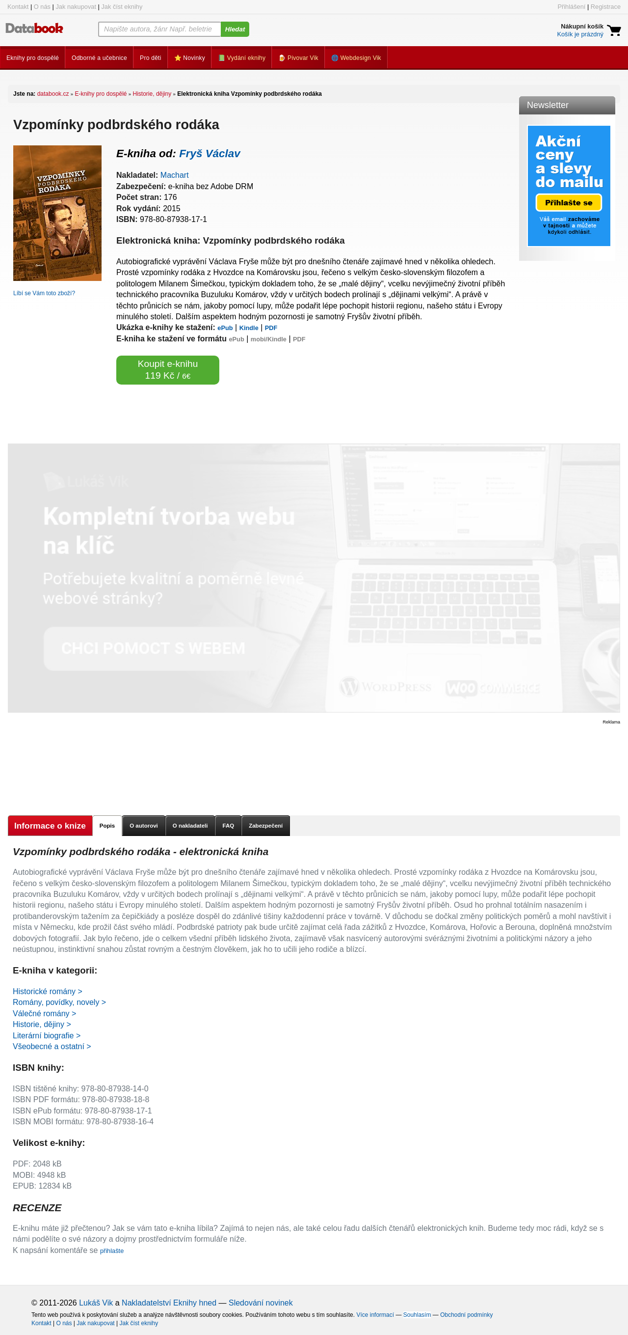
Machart (174, 175)
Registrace (606, 6)
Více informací (375, 1314)
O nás (42, 6)
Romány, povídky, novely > (59, 1002)
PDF (271, 328)
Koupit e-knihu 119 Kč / (168, 370)
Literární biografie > (46, 1035)
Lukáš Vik (96, 1303)
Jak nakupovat (75, 6)
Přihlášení (571, 6)
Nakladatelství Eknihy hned (169, 1303)
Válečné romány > (44, 1013)
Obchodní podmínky (466, 1314)
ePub (225, 328)
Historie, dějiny (152, 93)
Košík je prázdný (580, 34)
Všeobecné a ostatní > (52, 1046)
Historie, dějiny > (42, 1024)
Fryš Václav (209, 153)
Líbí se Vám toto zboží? (44, 293)
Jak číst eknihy (121, 6)
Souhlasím (417, 1314)
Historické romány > (47, 991)
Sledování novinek (261, 1303)
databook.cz (53, 93)
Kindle (249, 328)
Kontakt (17, 6)
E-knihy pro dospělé (101, 93)
